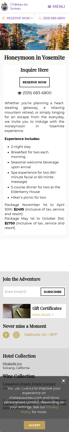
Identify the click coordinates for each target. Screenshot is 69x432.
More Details (41, 314)
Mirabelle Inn (12, 363)
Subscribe (53, 292)
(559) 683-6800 (54, 18)
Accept (34, 425)
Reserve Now (18, 18)
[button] (63, 381)
